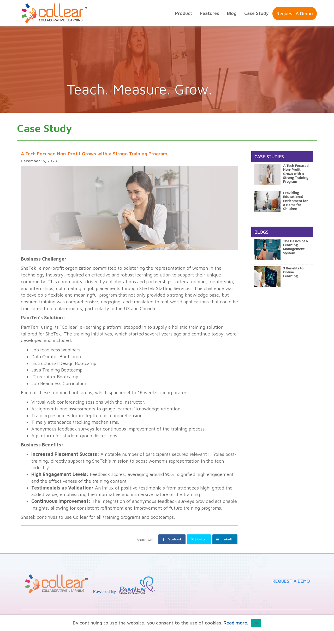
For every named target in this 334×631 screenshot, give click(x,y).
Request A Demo (291, 581)
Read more (235, 623)
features (209, 13)
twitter (199, 539)
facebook (171, 539)
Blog (231, 13)
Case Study (256, 13)
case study (44, 128)
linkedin (224, 539)
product (183, 13)
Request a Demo (295, 13)
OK (255, 623)
